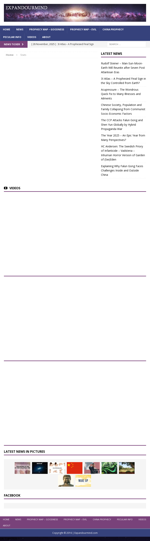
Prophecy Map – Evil (83, 29)
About (46, 37)
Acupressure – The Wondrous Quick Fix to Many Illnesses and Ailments (121, 94)
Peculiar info (12, 37)
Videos (31, 37)
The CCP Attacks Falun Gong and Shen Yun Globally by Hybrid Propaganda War (122, 124)
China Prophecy (113, 29)
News (19, 29)
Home (6, 29)
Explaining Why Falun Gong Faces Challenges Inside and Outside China (122, 170)
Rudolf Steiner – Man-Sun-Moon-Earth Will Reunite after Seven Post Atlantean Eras (123, 67)
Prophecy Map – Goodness (46, 29)
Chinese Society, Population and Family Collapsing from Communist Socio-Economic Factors (123, 109)
